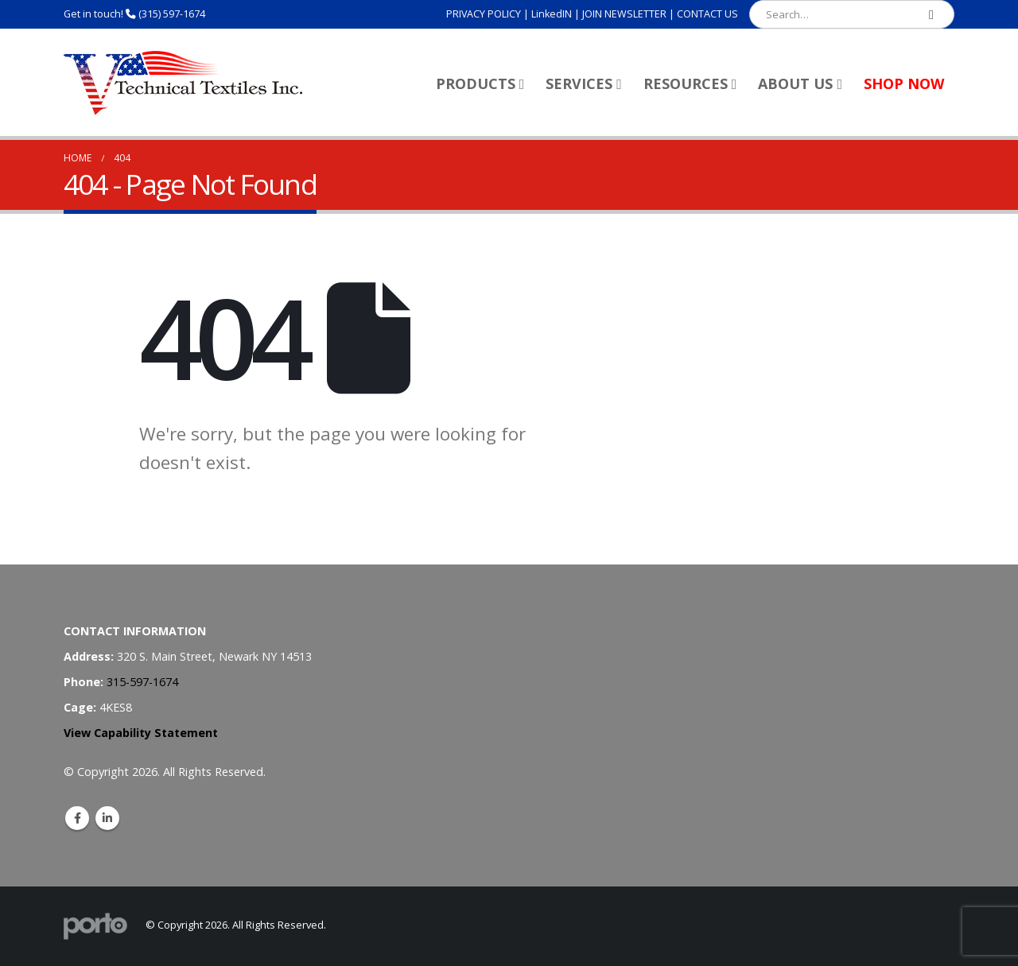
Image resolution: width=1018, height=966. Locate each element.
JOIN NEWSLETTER (624, 14)
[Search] (931, 14)
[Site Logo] (183, 82)
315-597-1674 (142, 681)
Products (475, 83)
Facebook (77, 818)
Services (579, 83)
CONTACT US (707, 14)
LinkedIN (551, 14)
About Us (795, 83)
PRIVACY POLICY (483, 14)
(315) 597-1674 (171, 14)
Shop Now (904, 83)
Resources (685, 83)
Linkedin (107, 818)
